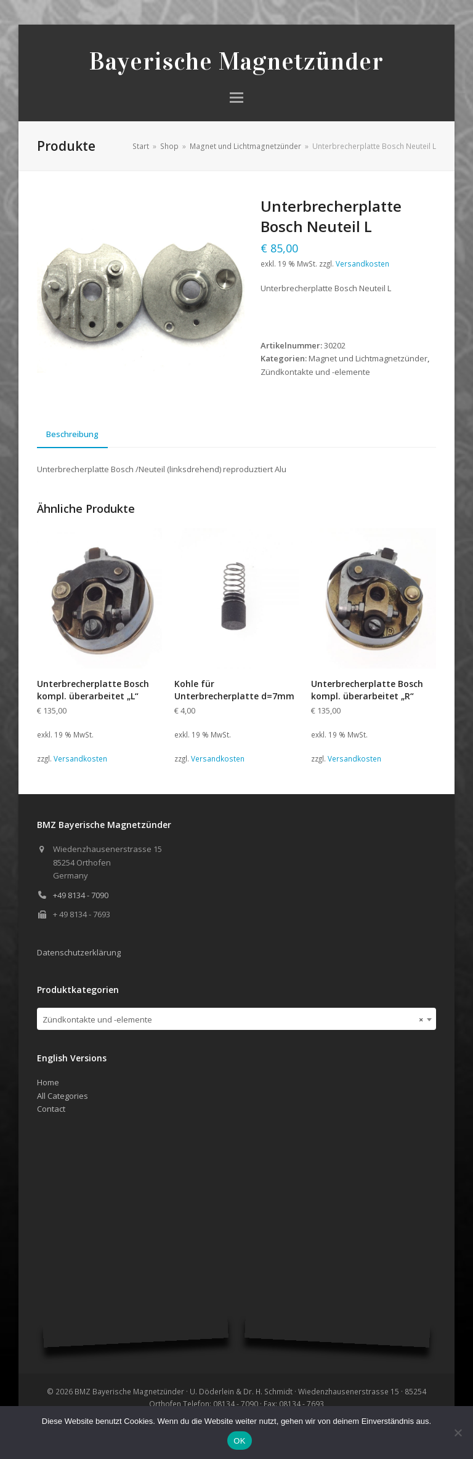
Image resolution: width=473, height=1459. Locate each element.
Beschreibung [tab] (72, 434)
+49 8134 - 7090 (80, 895)
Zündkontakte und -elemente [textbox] (232, 1019)
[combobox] (236, 1019)
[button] (236, 97)
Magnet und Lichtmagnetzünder (368, 358)
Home (48, 1082)
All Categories (62, 1095)
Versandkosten (362, 263)
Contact (51, 1108)
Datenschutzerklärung (79, 952)
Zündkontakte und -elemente (315, 371)
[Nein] (457, 1432)
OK (239, 1440)
